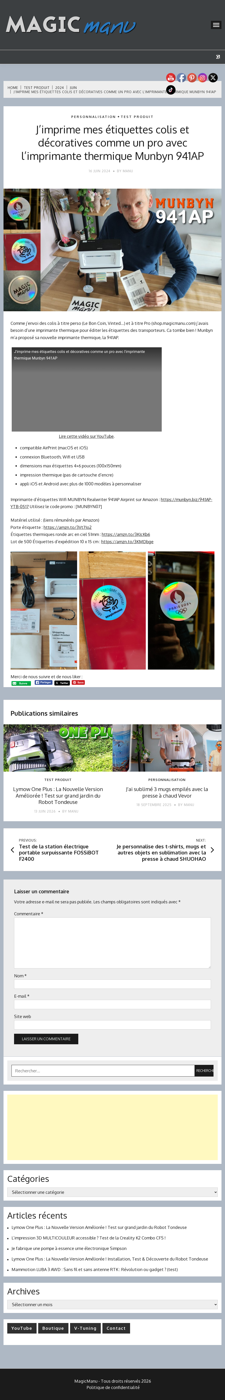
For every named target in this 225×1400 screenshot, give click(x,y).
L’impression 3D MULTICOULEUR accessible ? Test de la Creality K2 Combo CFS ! (88, 1237)
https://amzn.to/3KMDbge (127, 541)
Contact (116, 1328)
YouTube (21, 1328)
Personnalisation (93, 116)
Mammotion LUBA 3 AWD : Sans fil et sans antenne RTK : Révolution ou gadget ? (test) (94, 1269)
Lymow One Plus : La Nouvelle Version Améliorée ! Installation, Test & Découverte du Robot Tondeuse (109, 1258)
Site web (22, 1016)
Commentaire (28, 913)
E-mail (22, 996)
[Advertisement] (112, 1127)
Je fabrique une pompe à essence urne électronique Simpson (69, 1248)
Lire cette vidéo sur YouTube (86, 436)
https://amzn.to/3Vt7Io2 (68, 527)
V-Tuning (85, 1328)
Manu (128, 171)
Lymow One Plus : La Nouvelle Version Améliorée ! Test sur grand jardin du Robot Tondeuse (58, 795)
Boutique (53, 1328)
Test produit (137, 116)
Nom (20, 975)
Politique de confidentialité (113, 1387)
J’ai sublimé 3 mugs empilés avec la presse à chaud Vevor (167, 792)
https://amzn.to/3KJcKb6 (126, 534)
